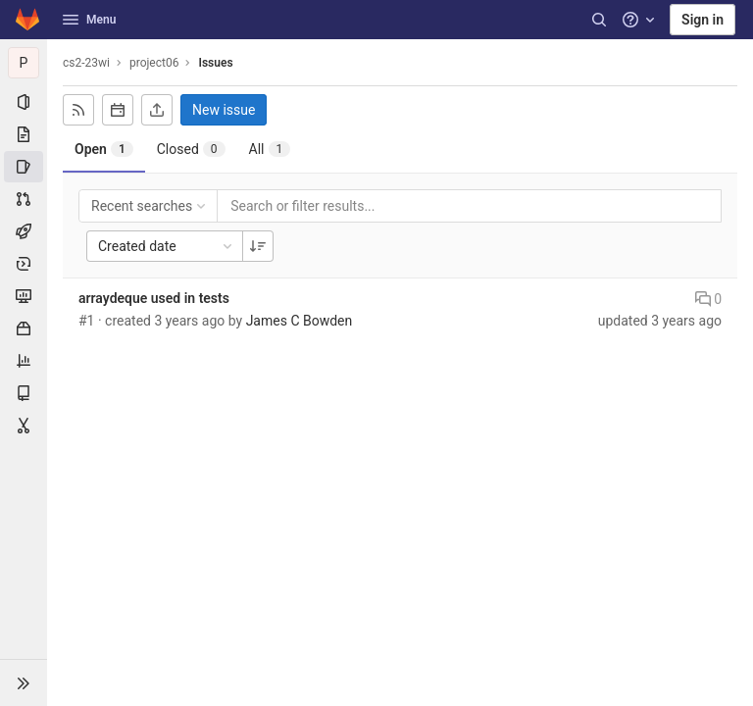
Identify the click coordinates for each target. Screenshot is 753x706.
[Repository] (23, 134)
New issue (223, 110)
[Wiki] (23, 393)
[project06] (23, 62)
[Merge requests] (23, 199)
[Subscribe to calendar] (117, 110)
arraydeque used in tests (153, 298)
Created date (166, 246)
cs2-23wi (86, 63)
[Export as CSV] (157, 110)
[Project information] (23, 102)
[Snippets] (23, 425)
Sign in (702, 19)
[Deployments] (23, 263)
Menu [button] (89, 19)
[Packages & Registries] (23, 328)
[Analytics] (23, 361)
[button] (23, 682)
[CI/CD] (23, 231)
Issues (215, 63)
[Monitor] (23, 296)
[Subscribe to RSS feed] (78, 110)
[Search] (599, 19)
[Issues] (23, 166)
